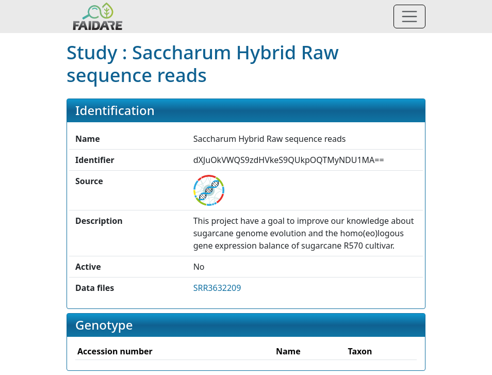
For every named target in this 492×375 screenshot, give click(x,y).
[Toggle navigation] (409, 16)
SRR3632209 (217, 288)
